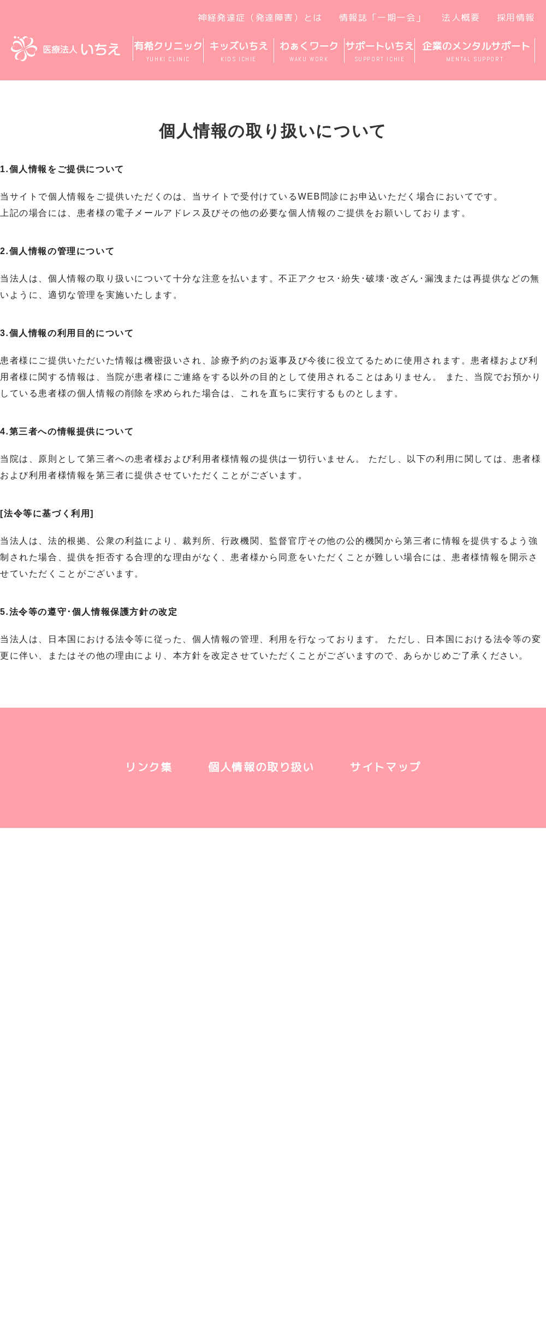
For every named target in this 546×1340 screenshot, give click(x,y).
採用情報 (516, 17)
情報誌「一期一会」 (382, 17)
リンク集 (148, 766)
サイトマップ (385, 766)
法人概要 (461, 17)
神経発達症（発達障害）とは (260, 17)
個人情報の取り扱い (261, 766)
